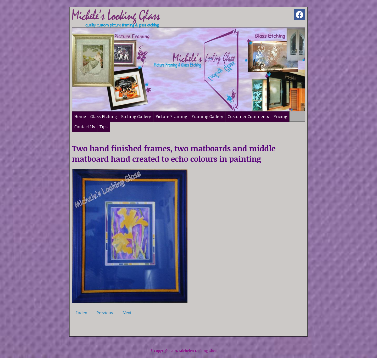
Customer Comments (248, 116)
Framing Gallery (207, 116)
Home (80, 116)
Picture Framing (171, 116)
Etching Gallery (136, 116)
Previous (105, 313)
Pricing (280, 116)
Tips (103, 127)
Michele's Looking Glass (198, 350)
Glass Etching (103, 116)
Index (81, 313)
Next (127, 313)
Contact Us (84, 127)
